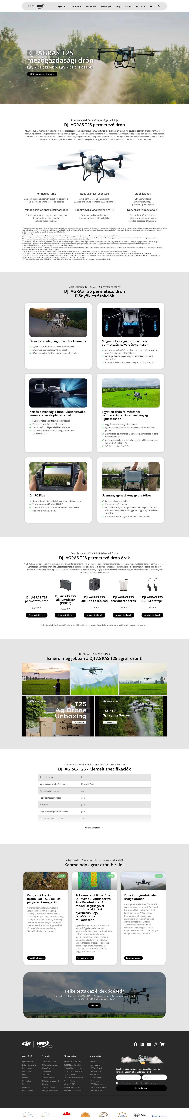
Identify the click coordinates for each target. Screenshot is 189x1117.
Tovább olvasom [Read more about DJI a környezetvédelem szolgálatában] (133, 946)
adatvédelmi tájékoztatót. (146, 1069)
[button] (24, 667)
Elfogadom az (140, 1069)
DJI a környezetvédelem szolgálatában (141, 885)
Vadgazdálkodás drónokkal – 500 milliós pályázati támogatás (44, 887)
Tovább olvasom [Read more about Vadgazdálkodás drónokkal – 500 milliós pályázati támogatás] (36, 946)
